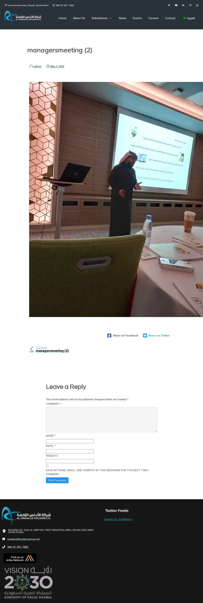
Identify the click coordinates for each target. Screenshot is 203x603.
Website (52, 440)
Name (51, 420)
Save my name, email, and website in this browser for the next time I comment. (97, 457)
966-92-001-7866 (65, 5)
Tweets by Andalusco (83, 504)
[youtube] (176, 5)
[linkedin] (183, 5)
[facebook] (169, 5)
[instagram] (190, 5)
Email (51, 430)
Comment (54, 388)
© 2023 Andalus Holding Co (17, 591)
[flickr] (197, 5)
